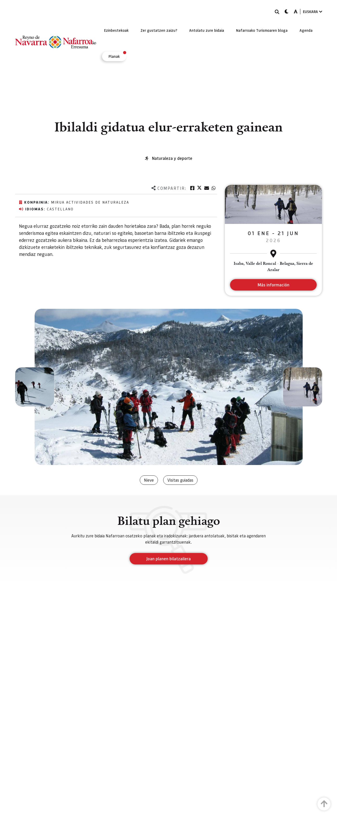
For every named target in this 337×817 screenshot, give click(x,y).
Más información (273, 284)
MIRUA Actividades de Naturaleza (90, 202)
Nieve (149, 480)
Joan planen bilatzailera (168, 558)
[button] (34, 386)
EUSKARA (312, 11)
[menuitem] (116, 30)
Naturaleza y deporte (172, 158)
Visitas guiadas (180, 480)
